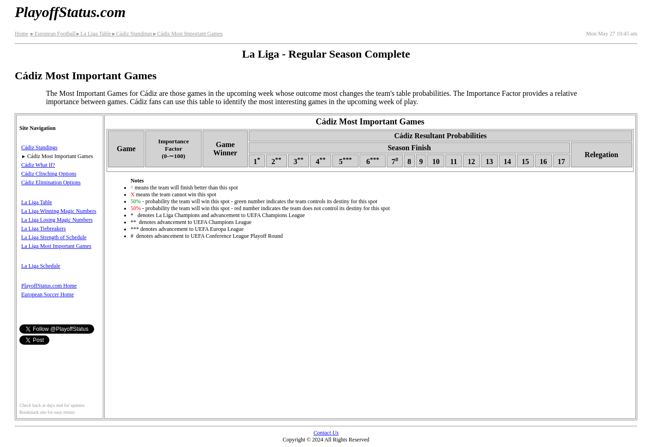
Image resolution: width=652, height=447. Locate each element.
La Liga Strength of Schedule (53, 237)
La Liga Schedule (40, 266)
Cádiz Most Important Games (187, 33)
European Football (52, 33)
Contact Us (325, 432)
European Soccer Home (47, 294)
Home (21, 33)
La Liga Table (93, 33)
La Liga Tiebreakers (43, 228)
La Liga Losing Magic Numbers (57, 220)
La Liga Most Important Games (56, 246)
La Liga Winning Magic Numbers (58, 211)
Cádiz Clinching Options (48, 174)
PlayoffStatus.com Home (49, 285)
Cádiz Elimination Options (51, 182)
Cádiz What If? (38, 165)
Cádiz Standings (131, 33)
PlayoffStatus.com (70, 12)
